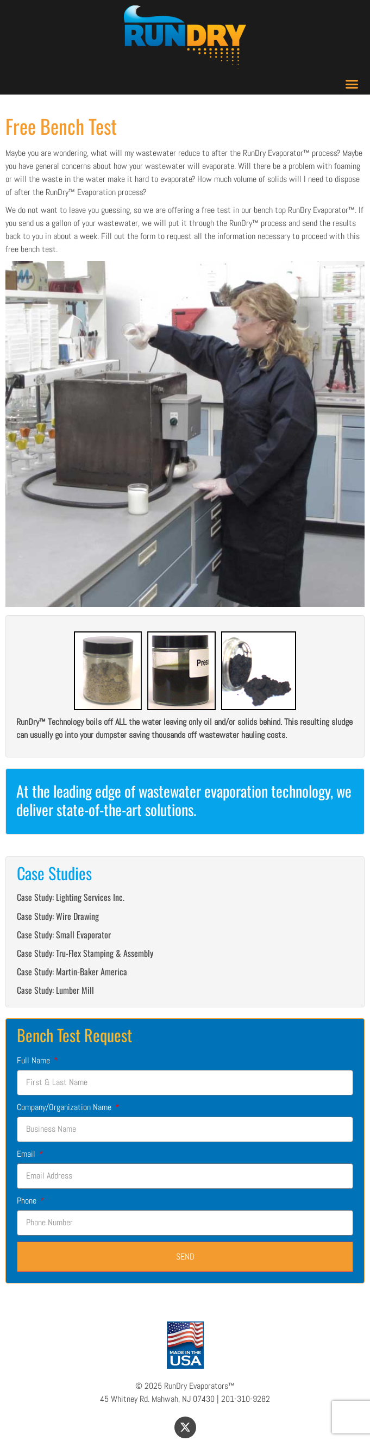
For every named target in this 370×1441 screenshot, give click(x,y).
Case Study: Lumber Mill (55, 990)
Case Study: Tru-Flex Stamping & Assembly (85, 953)
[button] (352, 84)
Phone (28, 1200)
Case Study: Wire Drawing (58, 916)
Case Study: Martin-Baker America (72, 971)
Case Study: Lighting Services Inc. (70, 897)
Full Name (34, 1060)
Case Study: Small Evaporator (64, 934)
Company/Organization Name (65, 1107)
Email (27, 1154)
